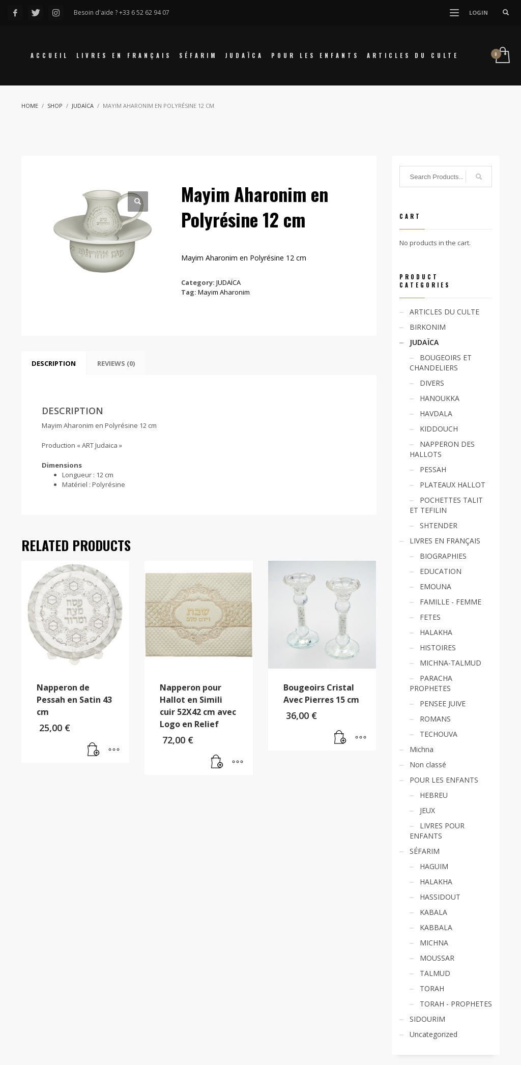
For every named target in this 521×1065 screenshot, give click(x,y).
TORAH (432, 988)
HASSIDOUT (440, 897)
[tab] (53, 363)
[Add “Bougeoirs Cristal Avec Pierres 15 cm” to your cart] (340, 738)
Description (54, 363)
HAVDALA (436, 413)
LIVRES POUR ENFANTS (437, 831)
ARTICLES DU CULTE (444, 311)
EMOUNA (435, 586)
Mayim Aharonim (224, 292)
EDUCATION (440, 571)
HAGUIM (434, 866)
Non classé (428, 764)
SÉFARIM (425, 851)
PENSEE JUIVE (443, 703)
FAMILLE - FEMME (450, 602)
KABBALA (436, 927)
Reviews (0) (116, 363)
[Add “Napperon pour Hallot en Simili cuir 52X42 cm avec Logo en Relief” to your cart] (217, 762)
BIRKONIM (428, 327)
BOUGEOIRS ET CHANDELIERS (441, 362)
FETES (430, 617)
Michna (421, 749)
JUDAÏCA (228, 282)
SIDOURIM (427, 1019)
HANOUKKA (439, 398)
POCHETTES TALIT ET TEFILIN (446, 505)
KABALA (433, 912)
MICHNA (434, 942)
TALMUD (435, 973)
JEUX (427, 810)
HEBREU (434, 795)
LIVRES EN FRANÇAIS (445, 540)
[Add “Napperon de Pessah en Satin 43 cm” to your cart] (93, 750)
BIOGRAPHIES (443, 556)
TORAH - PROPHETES (456, 1004)
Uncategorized (433, 1034)
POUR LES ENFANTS (444, 780)
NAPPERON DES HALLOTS (442, 449)
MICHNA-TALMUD (450, 663)
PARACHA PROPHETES (431, 683)
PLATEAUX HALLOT (452, 485)
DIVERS (432, 383)
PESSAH (433, 469)
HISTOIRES (438, 647)
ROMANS (435, 719)
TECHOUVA (438, 734)
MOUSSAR (437, 958)
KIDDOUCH (439, 429)
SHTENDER (438, 525)
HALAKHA (436, 632)
